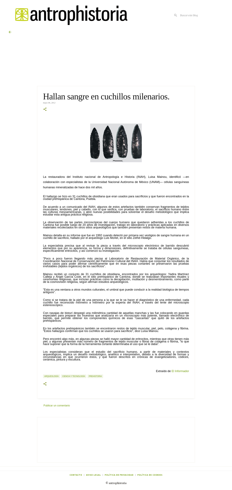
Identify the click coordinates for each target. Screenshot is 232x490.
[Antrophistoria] (69, 15)
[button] (45, 109)
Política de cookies (149, 475)
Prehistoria (95, 376)
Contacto (76, 475)
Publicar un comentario (57, 405)
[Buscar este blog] (201, 15)
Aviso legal (93, 475)
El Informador (180, 371)
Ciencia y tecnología (73, 376)
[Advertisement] (116, 439)
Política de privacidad (119, 475)
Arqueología (51, 376)
